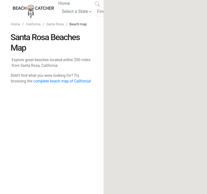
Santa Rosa (55, 24)
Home (64, 3)
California (33, 24)
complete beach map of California (61, 81)
